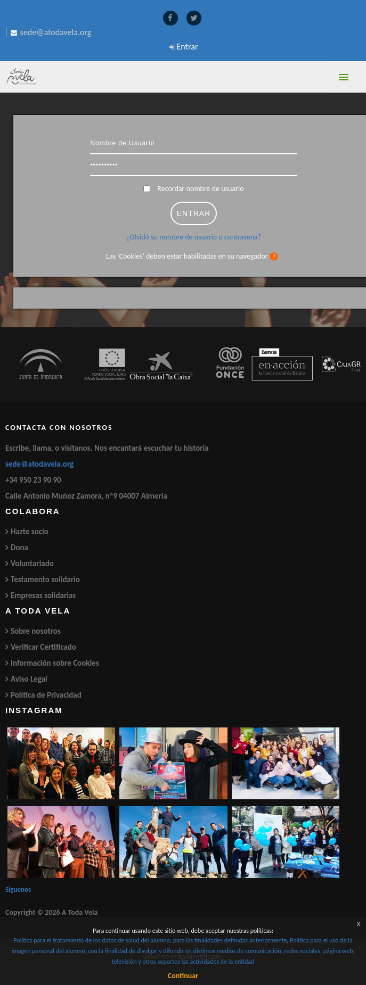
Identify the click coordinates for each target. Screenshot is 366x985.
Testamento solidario (45, 579)
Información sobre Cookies (55, 663)
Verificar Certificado (43, 647)
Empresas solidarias (43, 595)
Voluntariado (32, 563)
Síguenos (18, 889)
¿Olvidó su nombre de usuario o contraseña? (193, 237)
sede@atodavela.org (39, 464)
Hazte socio (29, 531)
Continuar (183, 975)
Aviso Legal (29, 679)
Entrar (187, 47)
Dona (19, 547)
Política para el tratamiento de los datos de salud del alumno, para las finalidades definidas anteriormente (150, 940)
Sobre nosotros (36, 631)
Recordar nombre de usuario (200, 188)
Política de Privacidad (46, 695)
